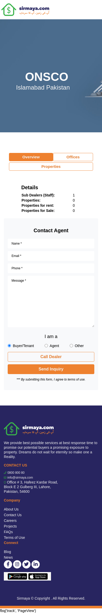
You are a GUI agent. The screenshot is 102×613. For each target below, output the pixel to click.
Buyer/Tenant (23, 346)
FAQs (8, 532)
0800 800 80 (16, 472)
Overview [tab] (31, 157)
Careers (10, 521)
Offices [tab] (73, 157)
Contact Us (13, 515)
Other (79, 346)
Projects (10, 526)
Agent (54, 346)
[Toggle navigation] (95, 10)
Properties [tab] (50, 166)
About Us (11, 509)
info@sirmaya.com (20, 477)
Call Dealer (51, 357)
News (8, 557)
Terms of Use (14, 538)
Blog (7, 552)
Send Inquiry (51, 369)
